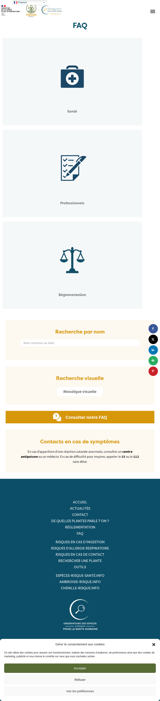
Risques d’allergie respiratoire (80, 548)
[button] (154, 644)
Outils (80, 567)
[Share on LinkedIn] (153, 350)
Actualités (80, 508)
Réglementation (80, 527)
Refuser (80, 679)
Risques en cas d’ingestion (80, 542)
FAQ (80, 533)
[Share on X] (153, 339)
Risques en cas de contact (80, 554)
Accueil (80, 502)
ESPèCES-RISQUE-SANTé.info (80, 575)
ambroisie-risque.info (80, 581)
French (20, 2)
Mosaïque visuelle (79, 391)
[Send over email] (153, 360)
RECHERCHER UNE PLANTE (80, 560)
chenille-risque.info (80, 588)
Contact (80, 514)
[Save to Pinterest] (153, 371)
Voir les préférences (80, 691)
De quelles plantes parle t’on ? (80, 521)
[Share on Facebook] (153, 328)
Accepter (80, 668)
